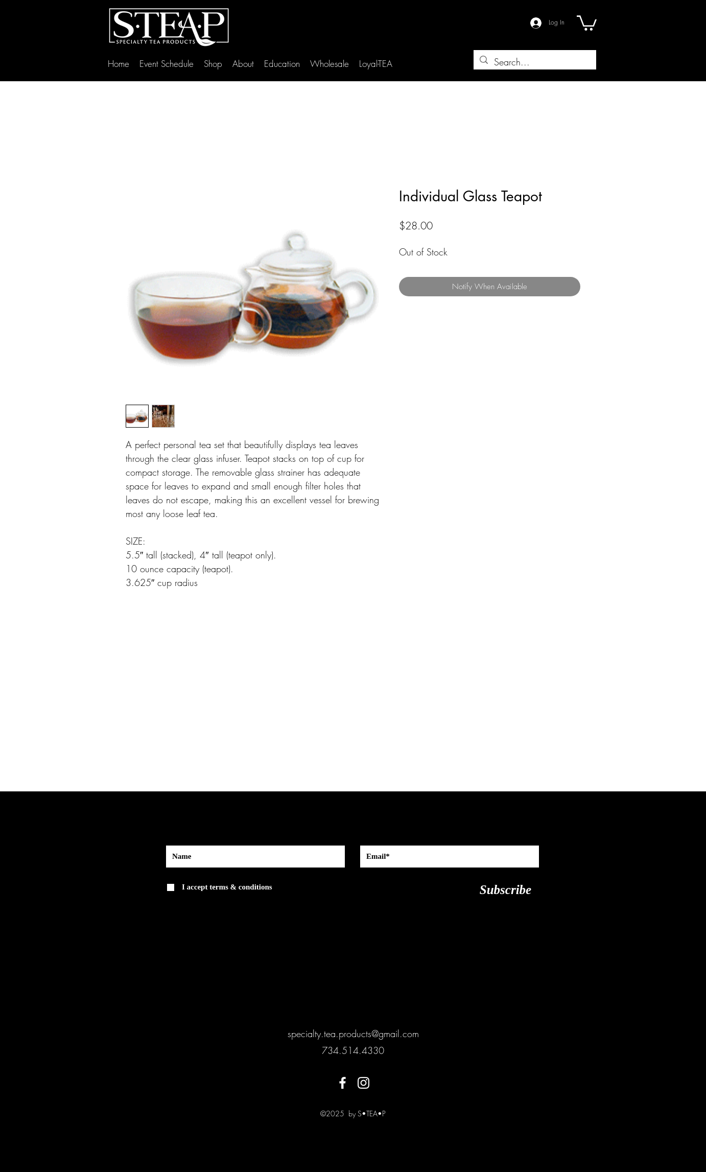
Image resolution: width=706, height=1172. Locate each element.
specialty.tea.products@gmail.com (353, 1033)
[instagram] (363, 1083)
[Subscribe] (505, 890)
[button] (587, 22)
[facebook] (342, 1083)
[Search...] (534, 62)
